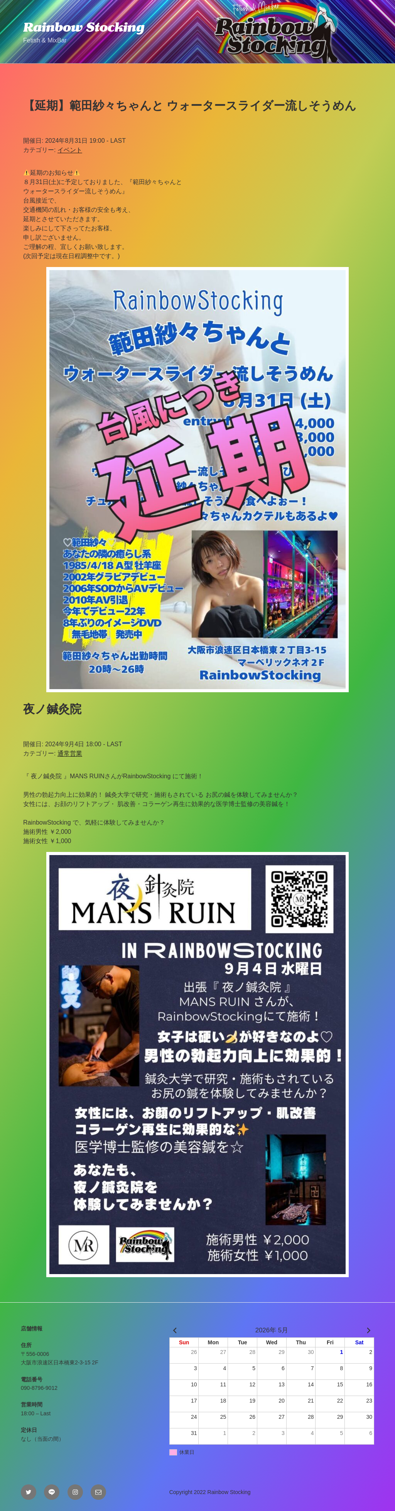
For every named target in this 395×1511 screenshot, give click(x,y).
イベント (69, 150)
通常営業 (69, 753)
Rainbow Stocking (83, 27)
